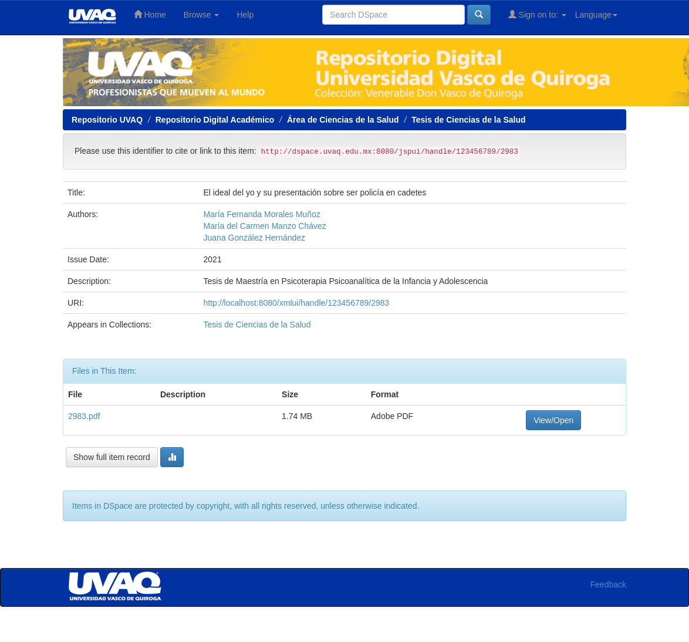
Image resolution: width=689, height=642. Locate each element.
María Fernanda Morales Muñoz (262, 214)
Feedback (608, 584)
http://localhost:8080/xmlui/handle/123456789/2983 (297, 303)
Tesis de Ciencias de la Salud (468, 119)
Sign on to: (537, 14)
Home (150, 14)
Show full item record (111, 457)
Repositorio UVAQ (107, 119)
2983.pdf (84, 416)
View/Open (553, 420)
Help (245, 14)
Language (596, 14)
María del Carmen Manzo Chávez (265, 226)
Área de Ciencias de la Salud (343, 119)
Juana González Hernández (255, 237)
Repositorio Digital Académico (215, 119)
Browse (201, 14)
